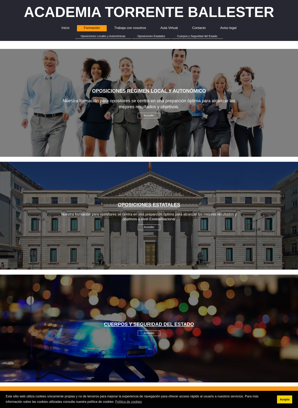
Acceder (149, 115)
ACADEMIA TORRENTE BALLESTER (149, 12)
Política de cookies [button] (128, 401)
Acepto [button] (285, 399)
